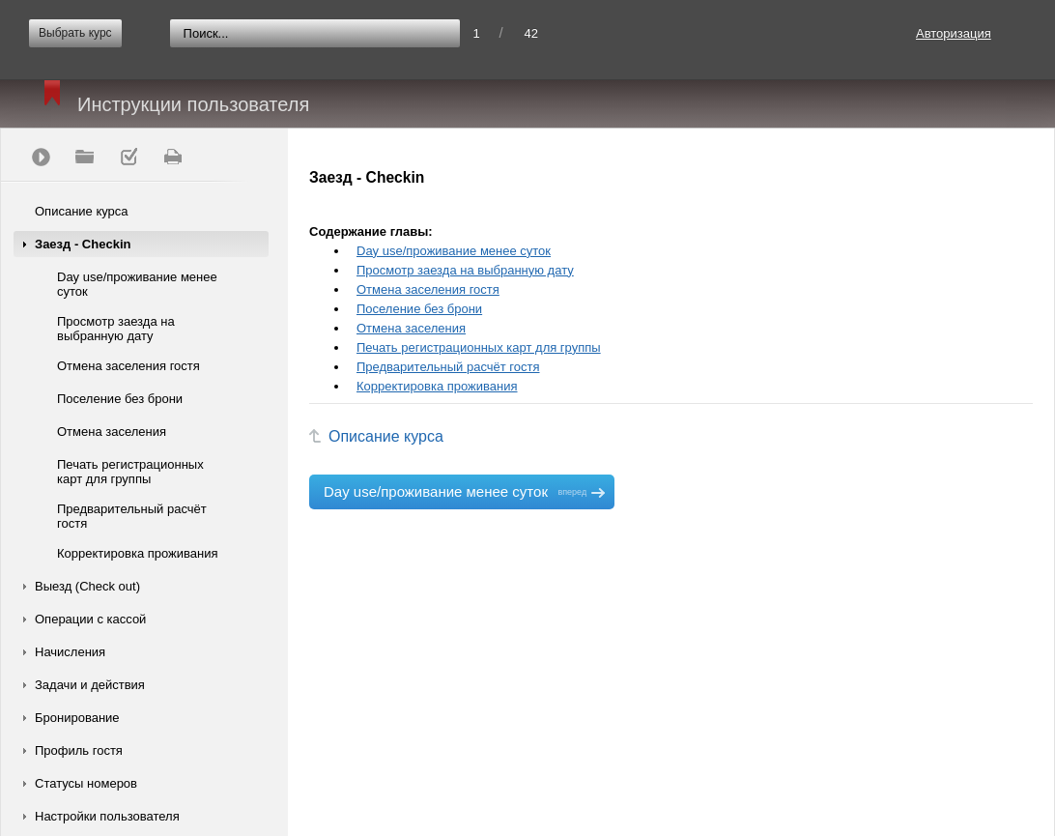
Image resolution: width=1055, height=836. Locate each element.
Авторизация (953, 33)
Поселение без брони (120, 398)
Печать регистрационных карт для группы (130, 471)
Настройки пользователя (107, 816)
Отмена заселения (111, 431)
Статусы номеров (86, 783)
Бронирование (77, 717)
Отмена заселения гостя (128, 366)
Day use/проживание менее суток (137, 284)
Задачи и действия (90, 684)
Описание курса (81, 211)
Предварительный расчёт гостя (132, 516)
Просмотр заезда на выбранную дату (116, 328)
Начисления (70, 652)
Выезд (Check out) (87, 586)
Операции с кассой (90, 619)
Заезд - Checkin (82, 244)
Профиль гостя (79, 750)
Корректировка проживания (137, 553)
